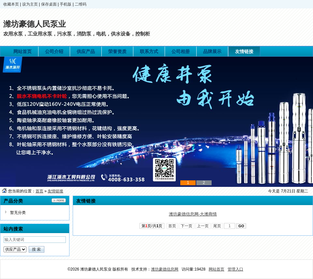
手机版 (65, 4)
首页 (39, 191)
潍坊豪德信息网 (164, 269)
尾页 (217, 226)
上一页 (203, 226)
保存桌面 (49, 4)
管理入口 (235, 269)
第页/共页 (152, 226)
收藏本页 (11, 4)
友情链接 (55, 191)
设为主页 (30, 4)
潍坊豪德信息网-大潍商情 (193, 214)
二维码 (80, 4)
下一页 (187, 226)
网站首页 (216, 269)
